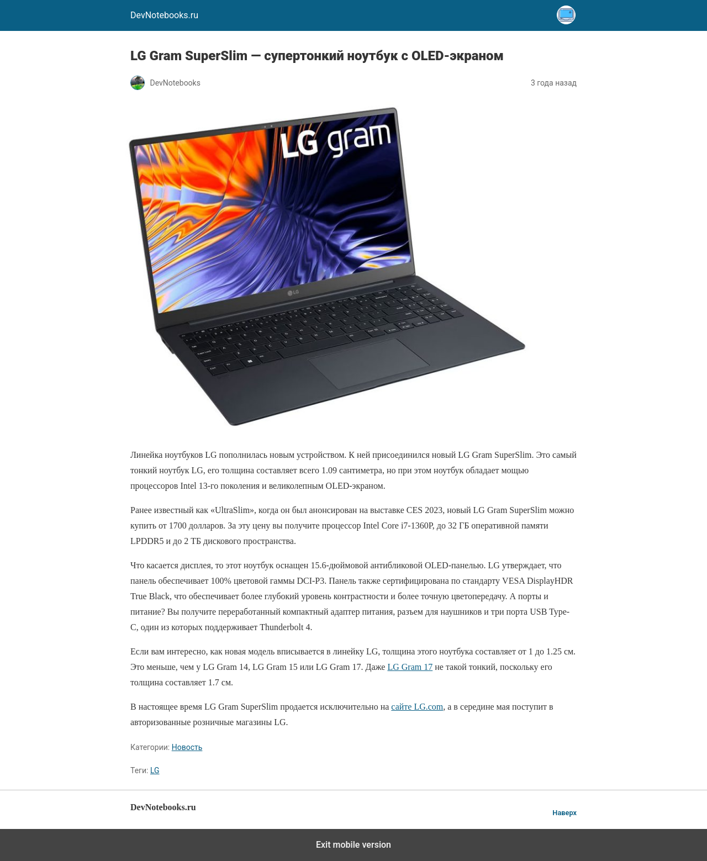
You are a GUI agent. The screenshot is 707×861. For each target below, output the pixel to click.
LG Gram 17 (409, 667)
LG (155, 770)
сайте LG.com (417, 706)
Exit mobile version (353, 844)
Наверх (564, 813)
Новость (187, 747)
